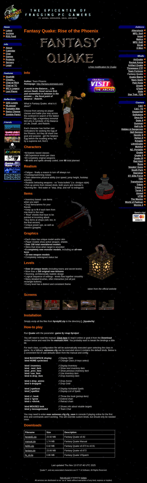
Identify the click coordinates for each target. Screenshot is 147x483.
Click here (62, 338)
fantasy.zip (30, 450)
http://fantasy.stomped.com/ (50, 84)
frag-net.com (65, 478)
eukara (84, 478)
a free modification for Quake (102, 67)
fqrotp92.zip (31, 437)
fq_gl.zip (29, 455)
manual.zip (30, 441)
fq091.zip (29, 446)
